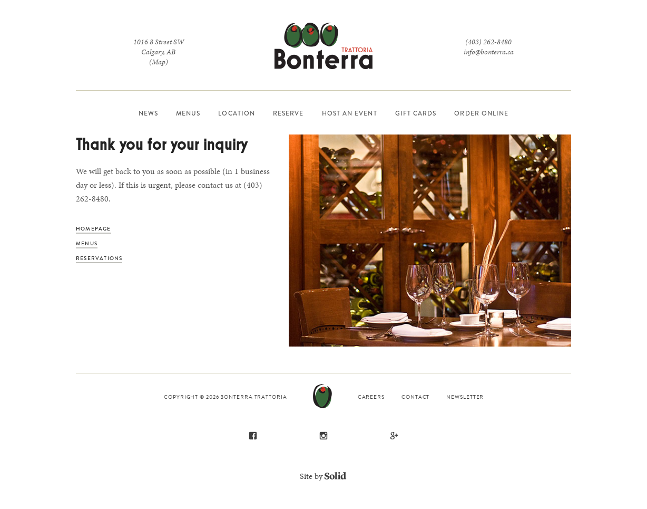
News (148, 113)
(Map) (158, 62)
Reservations (99, 258)
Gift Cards (416, 113)
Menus (188, 113)
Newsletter (465, 397)
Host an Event (349, 113)
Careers (371, 397)
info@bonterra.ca (489, 52)
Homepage (93, 229)
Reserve (288, 113)
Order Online (481, 113)
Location (236, 113)
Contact (415, 397)
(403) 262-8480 (488, 42)
